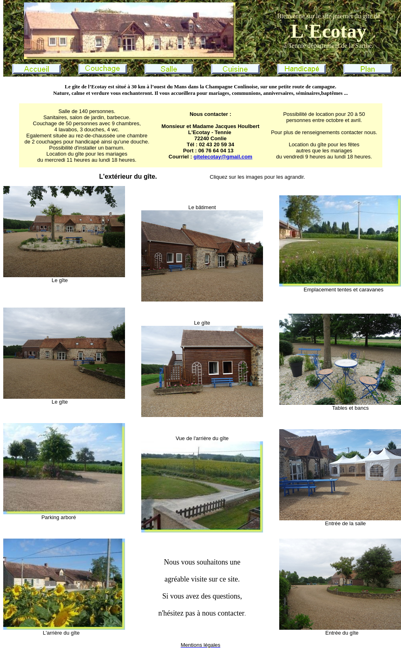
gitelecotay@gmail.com (223, 157)
